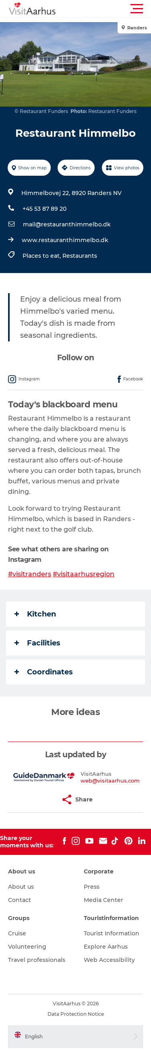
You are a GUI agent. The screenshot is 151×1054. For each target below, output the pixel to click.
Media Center (103, 900)
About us (21, 886)
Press (91, 886)
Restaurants (79, 255)
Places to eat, (42, 255)
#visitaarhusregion (83, 574)
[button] (112, 9)
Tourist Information (111, 933)
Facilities (37, 643)
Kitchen (35, 614)
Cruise (17, 933)
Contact (19, 900)
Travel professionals (36, 960)
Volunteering (27, 946)
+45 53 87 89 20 (44, 208)
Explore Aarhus (106, 946)
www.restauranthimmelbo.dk (65, 240)
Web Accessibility (109, 960)
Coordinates (43, 672)
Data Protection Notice (76, 1014)
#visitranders (29, 574)
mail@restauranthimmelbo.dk (67, 224)
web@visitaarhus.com (110, 780)
